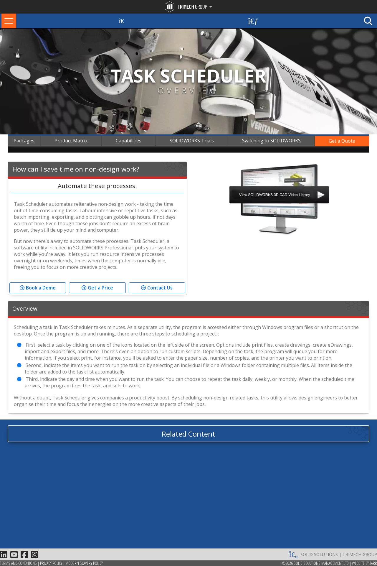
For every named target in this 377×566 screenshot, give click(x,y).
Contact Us (160, 287)
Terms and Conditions (18, 563)
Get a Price (100, 287)
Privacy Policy (51, 563)
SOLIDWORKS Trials (192, 140)
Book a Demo (41, 287)
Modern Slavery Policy (84, 563)
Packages (24, 140)
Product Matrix (70, 140)
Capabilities (128, 140)
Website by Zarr (364, 563)
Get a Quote (342, 141)
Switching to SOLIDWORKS (271, 140)
